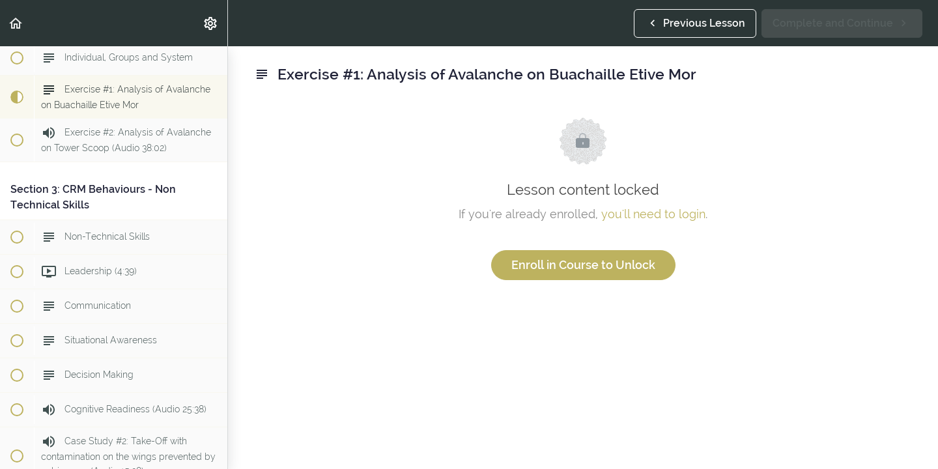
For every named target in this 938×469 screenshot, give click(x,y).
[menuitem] (211, 23)
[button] (16, 23)
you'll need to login (653, 214)
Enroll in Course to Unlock (583, 265)
